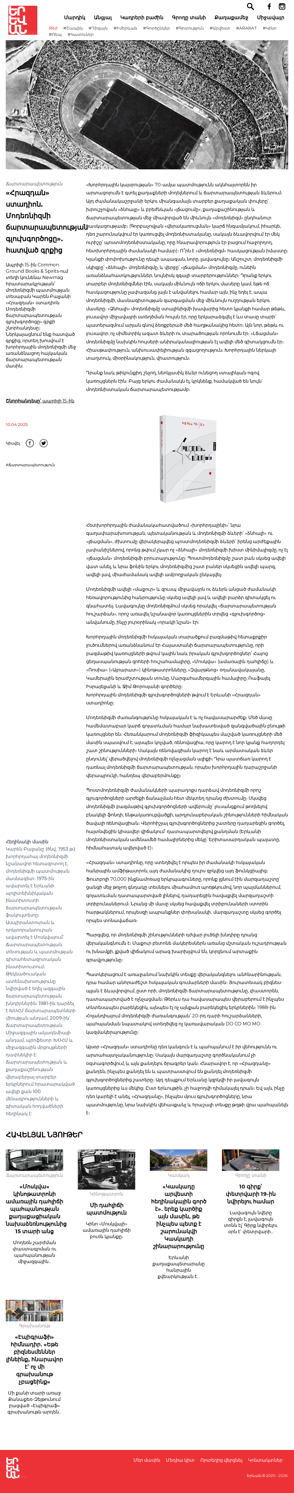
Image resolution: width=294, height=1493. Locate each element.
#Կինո (64, 37)
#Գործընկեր (165, 31)
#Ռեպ (83, 37)
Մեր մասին (147, 1460)
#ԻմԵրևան (134, 31)
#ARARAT (255, 31)
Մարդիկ (77, 20)
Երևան (254, 1475)
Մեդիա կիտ (180, 1460)
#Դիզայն (106, 31)
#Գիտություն (198, 31)
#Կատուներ (109, 37)
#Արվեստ (228, 31)
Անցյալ (105, 20)
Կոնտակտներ (265, 1460)
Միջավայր (273, 20)
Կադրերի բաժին (144, 20)
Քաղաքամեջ (234, 20)
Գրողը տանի (191, 20)
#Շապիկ (81, 31)
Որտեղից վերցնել (221, 1460)
